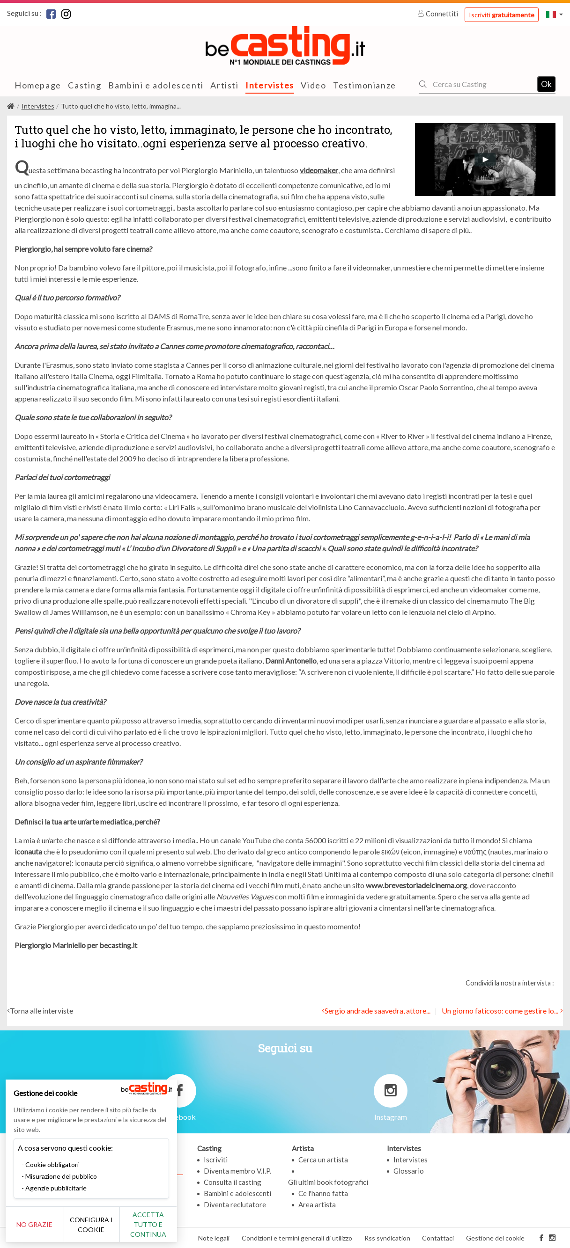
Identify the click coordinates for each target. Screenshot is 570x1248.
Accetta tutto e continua (169, 1224)
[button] (554, 14)
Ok (546, 84)
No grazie (39, 1224)
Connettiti (438, 13)
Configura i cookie (104, 1224)
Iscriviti (501, 15)
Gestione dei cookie (495, 1238)
